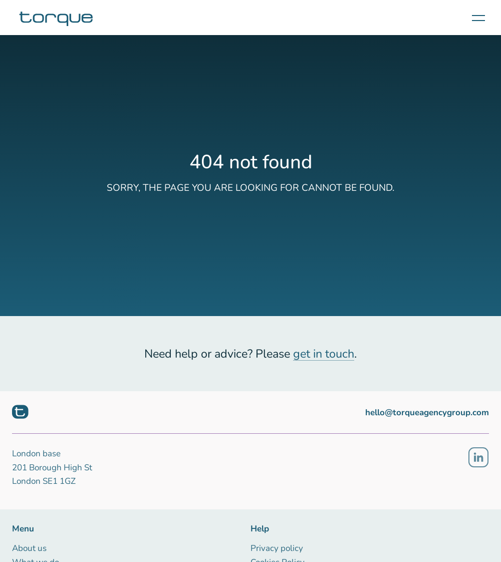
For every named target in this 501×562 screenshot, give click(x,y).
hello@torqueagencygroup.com (427, 412)
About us (29, 548)
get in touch (323, 354)
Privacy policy (276, 548)
